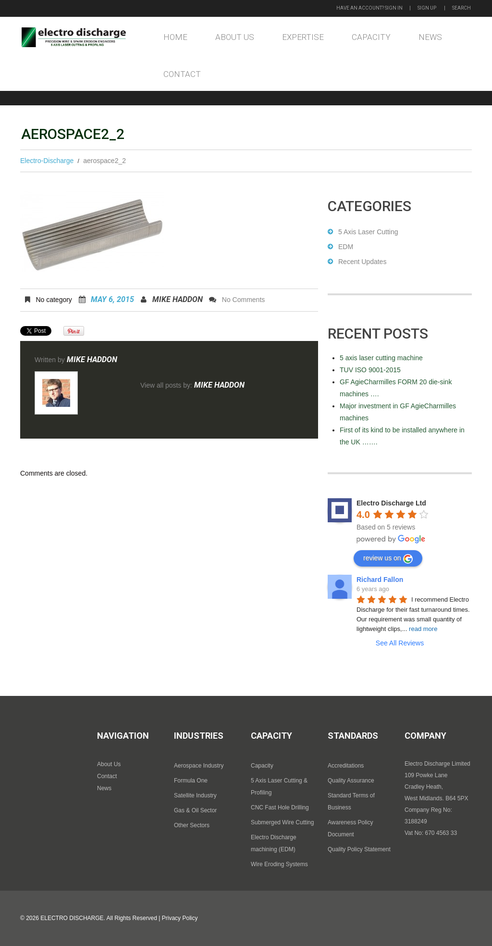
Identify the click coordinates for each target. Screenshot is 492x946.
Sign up (427, 8)
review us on (388, 559)
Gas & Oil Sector (195, 810)
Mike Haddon (177, 299)
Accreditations (346, 765)
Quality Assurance (351, 780)
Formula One (191, 780)
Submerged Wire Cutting (282, 822)
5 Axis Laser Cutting (368, 232)
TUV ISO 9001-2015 (370, 370)
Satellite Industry (195, 795)
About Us (234, 37)
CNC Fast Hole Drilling (280, 807)
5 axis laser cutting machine (381, 358)
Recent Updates (362, 261)
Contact (182, 74)
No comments (243, 299)
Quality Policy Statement (359, 849)
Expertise (303, 37)
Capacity (371, 37)
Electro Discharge (71, 918)
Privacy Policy (180, 918)
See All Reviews (400, 643)
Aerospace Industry (198, 765)
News (430, 37)
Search (461, 8)
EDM (345, 247)
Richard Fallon (380, 579)
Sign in (394, 8)
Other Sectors (191, 825)
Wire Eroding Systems (279, 864)
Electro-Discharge (47, 160)
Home (175, 37)
